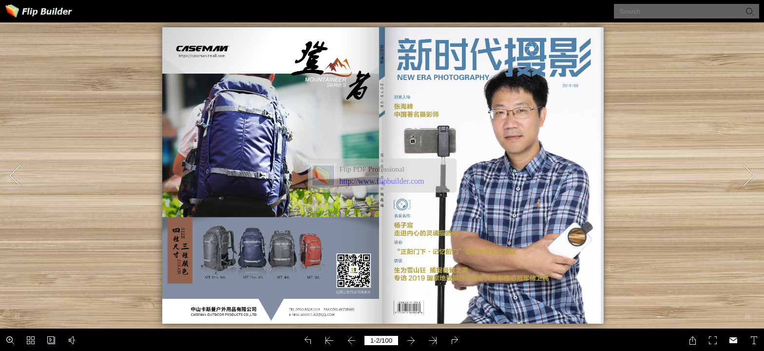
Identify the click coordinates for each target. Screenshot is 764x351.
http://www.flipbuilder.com (382, 181)
